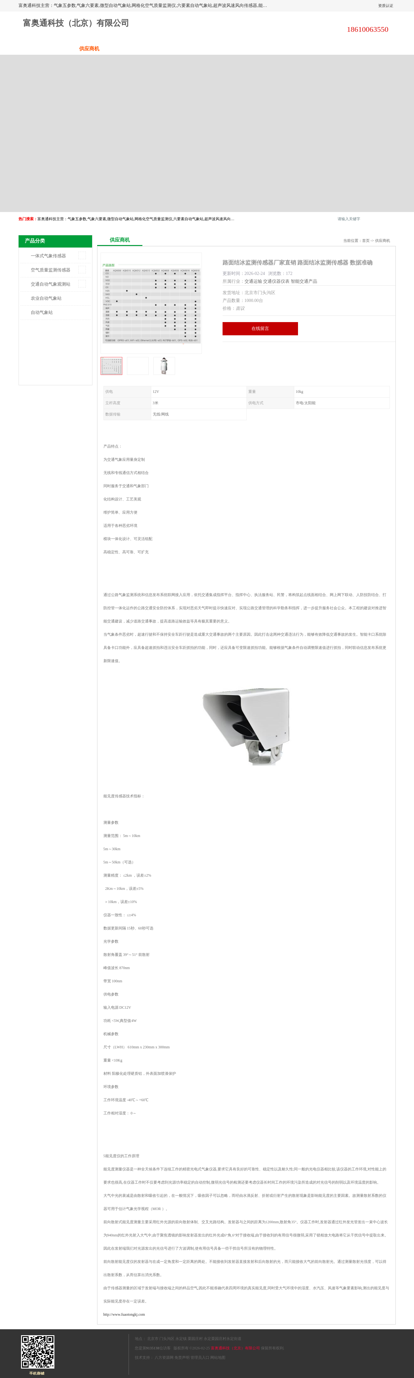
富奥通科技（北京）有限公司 (235, 1348)
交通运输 (253, 281)
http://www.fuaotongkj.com (124, 1314)
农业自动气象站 (46, 298)
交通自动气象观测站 (50, 284)
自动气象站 (42, 312)
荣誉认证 (325, 48)
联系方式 (372, 48)
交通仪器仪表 (276, 281)
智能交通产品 (304, 281)
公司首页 (42, 48)
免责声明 (182, 1357)
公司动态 (231, 48)
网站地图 (217, 1357)
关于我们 (184, 48)
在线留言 (260, 328)
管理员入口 (199, 1357)
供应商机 (89, 48)
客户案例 (278, 48)
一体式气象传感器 (48, 256)
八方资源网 (164, 1357)
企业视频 (136, 48)
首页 (366, 240)
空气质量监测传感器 (50, 270)
